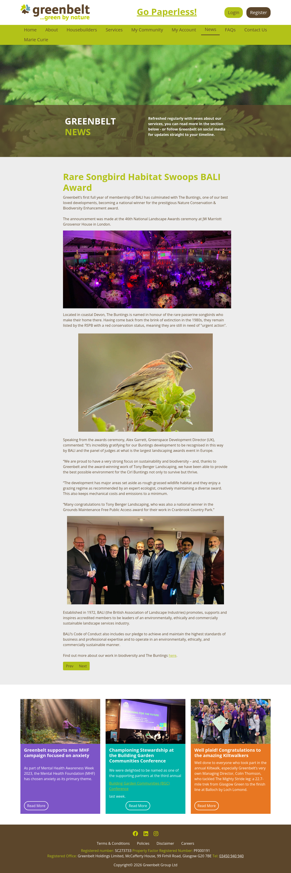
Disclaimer (165, 843)
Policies (143, 843)
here (172, 655)
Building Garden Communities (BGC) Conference (139, 786)
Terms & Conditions (113, 843)
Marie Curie (36, 40)
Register (258, 12)
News (210, 29)
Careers (187, 843)
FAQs (230, 30)
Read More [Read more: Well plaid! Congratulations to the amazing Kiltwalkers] (207, 805)
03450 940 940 (231, 855)
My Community (147, 30)
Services (114, 30)
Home (30, 30)
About (51, 30)
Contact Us (255, 30)
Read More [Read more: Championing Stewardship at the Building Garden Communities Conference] (138, 805)
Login (233, 12)
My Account (184, 30)
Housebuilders (82, 30)
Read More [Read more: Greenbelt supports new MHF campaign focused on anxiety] (36, 805)
